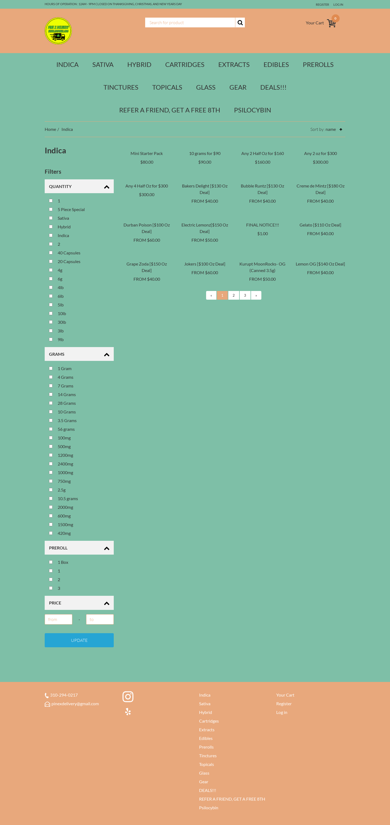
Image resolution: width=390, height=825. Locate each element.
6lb (56, 296)
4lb (56, 287)
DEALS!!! (273, 87)
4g (55, 270)
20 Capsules (64, 261)
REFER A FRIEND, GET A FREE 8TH (169, 110)
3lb (56, 330)
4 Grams (61, 377)
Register (321, 4)
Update (79, 640)
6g (55, 278)
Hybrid (139, 64)
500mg (60, 446)
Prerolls (318, 64)
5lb (56, 304)
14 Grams (62, 394)
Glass (206, 87)
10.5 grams (63, 498)
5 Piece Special (67, 209)
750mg (60, 481)
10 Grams (62, 411)
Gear (237, 87)
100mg (60, 437)
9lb (56, 339)
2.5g (57, 489)
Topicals (167, 87)
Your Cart (285, 694)
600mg (60, 515)
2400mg (61, 463)
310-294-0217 (61, 694)
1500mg (61, 524)
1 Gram (60, 368)
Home (50, 129)
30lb (57, 322)
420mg (60, 533)
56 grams (62, 429)
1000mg (61, 472)
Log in (338, 4)
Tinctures (120, 87)
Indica (67, 64)
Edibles (276, 64)
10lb (57, 313)
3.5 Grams (63, 420)
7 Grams (61, 385)
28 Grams (62, 403)
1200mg (61, 455)
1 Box (58, 562)
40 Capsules (64, 252)
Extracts (234, 64)
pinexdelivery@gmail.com (72, 703)
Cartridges (184, 64)
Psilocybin (252, 110)
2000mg (61, 507)
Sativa (102, 64)
